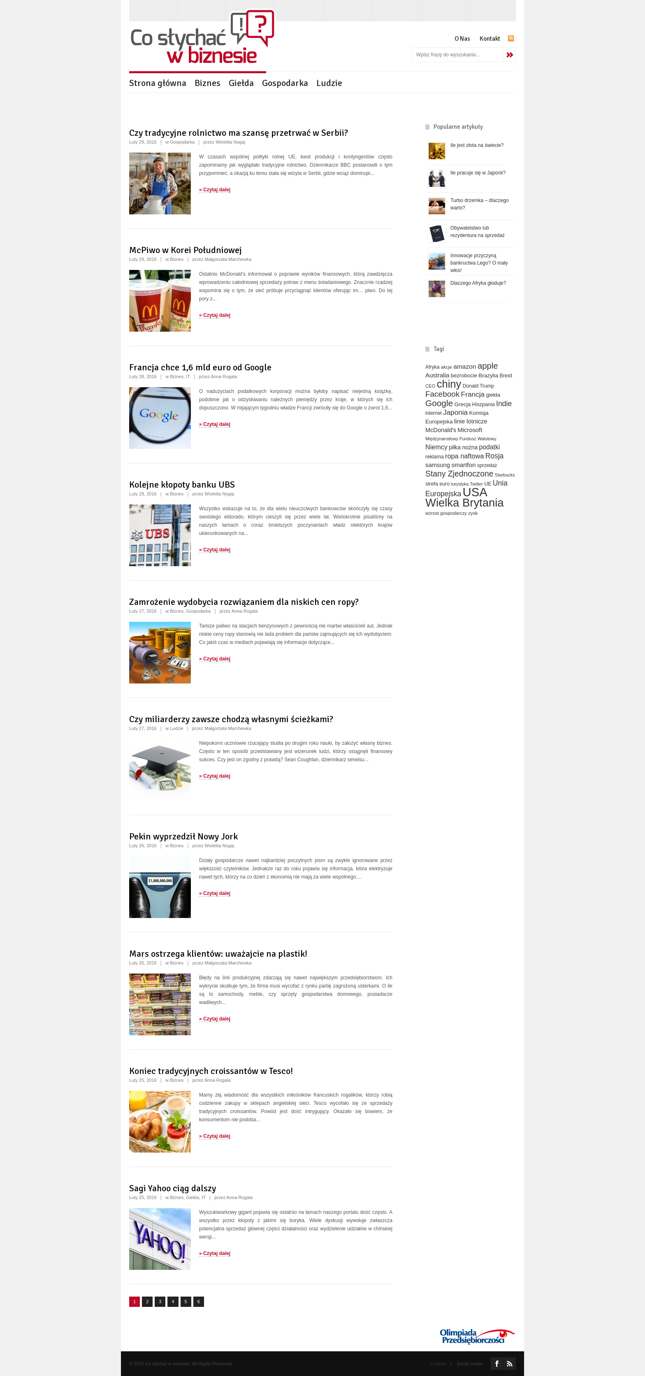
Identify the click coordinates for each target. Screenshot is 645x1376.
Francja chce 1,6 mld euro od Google (200, 367)
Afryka (432, 367)
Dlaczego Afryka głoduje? (478, 283)
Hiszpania (483, 404)
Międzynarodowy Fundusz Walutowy (461, 438)
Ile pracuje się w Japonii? (478, 173)
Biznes (207, 82)
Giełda (241, 82)
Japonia (455, 412)
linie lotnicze (470, 421)
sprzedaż (487, 465)
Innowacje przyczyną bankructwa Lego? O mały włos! (479, 263)
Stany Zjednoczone (459, 473)
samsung (437, 465)
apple (488, 365)
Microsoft (469, 430)
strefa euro (437, 484)
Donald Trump (478, 386)
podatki (489, 447)
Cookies (438, 1363)
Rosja (494, 456)
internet (433, 413)
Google (439, 403)
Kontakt (490, 38)
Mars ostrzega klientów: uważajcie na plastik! (218, 953)
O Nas (462, 38)
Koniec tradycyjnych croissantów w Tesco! (211, 1070)
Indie (504, 404)
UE (487, 484)
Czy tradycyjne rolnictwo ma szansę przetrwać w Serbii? (238, 132)
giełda (493, 395)
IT (188, 376)
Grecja (463, 404)
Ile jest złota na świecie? (476, 145)
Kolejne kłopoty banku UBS (182, 484)
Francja (473, 394)
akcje (446, 367)
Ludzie (329, 82)
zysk (473, 513)
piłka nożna (463, 447)
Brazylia (488, 375)
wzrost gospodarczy (446, 513)
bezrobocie (464, 375)
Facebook (442, 394)
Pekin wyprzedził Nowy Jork (183, 836)
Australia (437, 375)
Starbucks (505, 474)
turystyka (460, 483)
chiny (449, 384)
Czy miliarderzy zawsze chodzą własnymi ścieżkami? (231, 719)
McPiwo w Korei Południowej (185, 250)
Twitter (476, 483)
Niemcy (436, 447)
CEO (430, 386)
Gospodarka (285, 82)
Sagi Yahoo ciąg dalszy (172, 1188)
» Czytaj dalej (214, 190)
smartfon (463, 464)
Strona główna (157, 82)
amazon (464, 366)
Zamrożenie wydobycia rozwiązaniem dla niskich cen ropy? (244, 601)
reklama (434, 457)
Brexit (506, 376)
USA (475, 492)
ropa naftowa (464, 456)
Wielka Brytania (464, 502)
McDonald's (440, 430)
